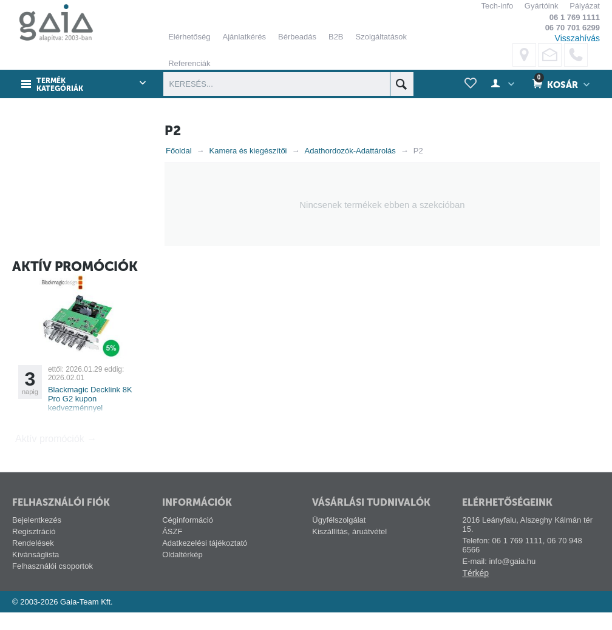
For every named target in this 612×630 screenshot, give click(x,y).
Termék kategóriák (59, 85)
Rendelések (33, 560)
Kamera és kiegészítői (248, 150)
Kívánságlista (35, 572)
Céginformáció (187, 537)
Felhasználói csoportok (52, 583)
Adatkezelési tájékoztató (204, 560)
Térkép (475, 590)
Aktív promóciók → (56, 456)
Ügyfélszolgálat (338, 537)
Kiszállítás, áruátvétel (349, 549)
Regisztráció (34, 549)
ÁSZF (172, 549)
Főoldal (179, 150)
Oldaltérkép (182, 572)
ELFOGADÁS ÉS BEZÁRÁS (405, 194)
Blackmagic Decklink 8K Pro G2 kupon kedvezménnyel (90, 416)
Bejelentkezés (36, 537)
